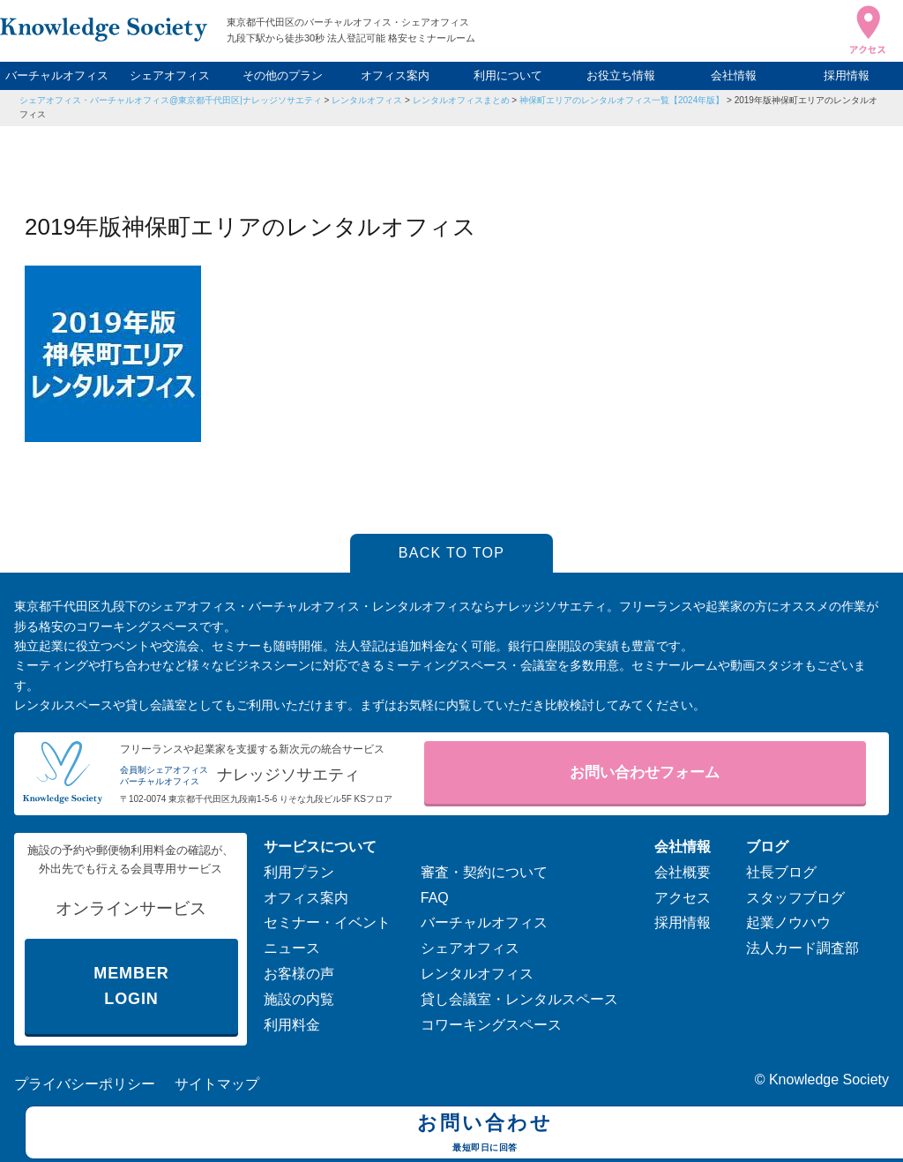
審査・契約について (484, 872)
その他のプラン (283, 75)
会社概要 (682, 872)
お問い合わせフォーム (645, 772)
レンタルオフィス (367, 100)
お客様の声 (299, 973)
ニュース (292, 948)
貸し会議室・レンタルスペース (519, 999)
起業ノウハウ (788, 922)
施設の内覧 (299, 999)
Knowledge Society (829, 1079)
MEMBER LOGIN (130, 986)
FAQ (435, 897)
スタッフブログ (795, 897)
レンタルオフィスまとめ (461, 100)
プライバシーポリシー (84, 1083)
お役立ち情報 (620, 75)
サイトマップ (217, 1083)
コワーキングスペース (491, 1024)
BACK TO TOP (452, 552)
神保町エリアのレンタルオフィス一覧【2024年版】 (621, 100)
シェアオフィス (170, 75)
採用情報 (846, 75)
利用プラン (299, 872)
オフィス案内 (395, 75)
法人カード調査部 (802, 948)
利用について (508, 75)
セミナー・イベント (327, 922)
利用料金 (292, 1024)
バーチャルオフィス (56, 75)
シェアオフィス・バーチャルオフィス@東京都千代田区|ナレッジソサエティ (170, 100)
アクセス (682, 897)
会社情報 (734, 75)
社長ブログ (781, 872)
